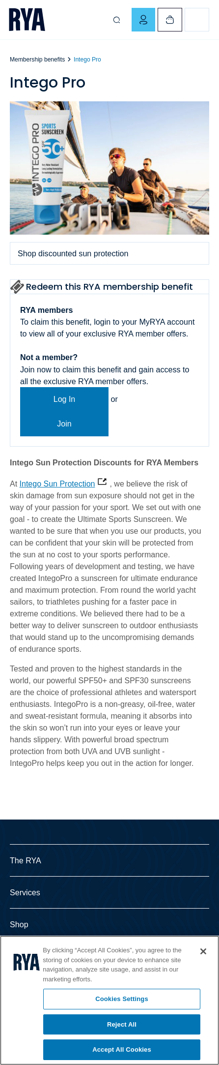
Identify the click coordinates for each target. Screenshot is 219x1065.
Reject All (122, 1024)
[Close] (203, 951)
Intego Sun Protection (57, 484)
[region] (109, 1000)
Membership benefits (37, 59)
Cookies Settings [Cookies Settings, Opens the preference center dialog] (121, 999)
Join (64, 424)
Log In (64, 399)
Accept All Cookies (121, 1049)
